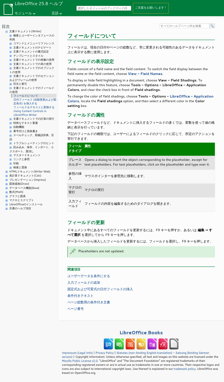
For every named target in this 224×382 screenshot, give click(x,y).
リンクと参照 (21, 159)
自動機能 (18, 127)
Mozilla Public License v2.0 (80, 361)
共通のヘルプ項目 (20, 208)
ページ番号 (75, 308)
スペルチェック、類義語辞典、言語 (31, 137)
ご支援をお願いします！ (151, 7)
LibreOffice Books (141, 332)
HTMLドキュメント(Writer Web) (29, 171)
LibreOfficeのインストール (26, 204)
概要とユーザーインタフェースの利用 (31, 38)
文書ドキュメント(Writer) (25, 31)
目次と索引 (20, 84)
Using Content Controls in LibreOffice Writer (29, 113)
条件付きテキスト (80, 295)
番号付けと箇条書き (25, 131)
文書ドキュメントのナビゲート (32, 47)
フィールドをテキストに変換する (33, 107)
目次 (6, 26)
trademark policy (185, 369)
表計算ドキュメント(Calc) (25, 175)
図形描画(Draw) (19, 184)
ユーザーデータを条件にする (88, 275)
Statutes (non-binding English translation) (144, 353)
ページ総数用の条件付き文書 (88, 302)
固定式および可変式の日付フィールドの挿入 (100, 289)
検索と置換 (20, 167)
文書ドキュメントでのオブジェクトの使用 (31, 70)
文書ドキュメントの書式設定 (31, 51)
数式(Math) (16, 192)
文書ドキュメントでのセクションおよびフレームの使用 (31, 78)
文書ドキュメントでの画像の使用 (33, 60)
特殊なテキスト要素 (25, 123)
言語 (55, 13)
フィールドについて (25, 96)
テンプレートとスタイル (28, 56)
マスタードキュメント (27, 155)
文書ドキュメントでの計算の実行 (33, 119)
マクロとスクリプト (21, 200)
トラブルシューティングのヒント (33, 143)
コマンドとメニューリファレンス (33, 43)
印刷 (16, 163)
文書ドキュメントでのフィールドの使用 (31, 90)
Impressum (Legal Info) (77, 353)
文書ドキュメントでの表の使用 (32, 64)
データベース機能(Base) (24, 188)
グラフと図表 (17, 196)
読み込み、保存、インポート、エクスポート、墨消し (31, 149)
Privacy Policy (104, 353)
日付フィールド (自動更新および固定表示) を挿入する (34, 101)
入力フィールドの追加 (83, 282)
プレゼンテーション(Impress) (27, 180)
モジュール (23, 13)
